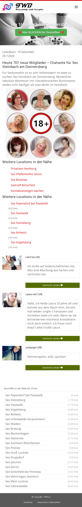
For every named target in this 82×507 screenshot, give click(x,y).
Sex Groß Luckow (41, 452)
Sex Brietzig (41, 428)
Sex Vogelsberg (21, 242)
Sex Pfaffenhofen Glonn (26, 174)
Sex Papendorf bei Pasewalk (29, 203)
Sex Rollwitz (19, 232)
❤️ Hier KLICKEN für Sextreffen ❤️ (41, 32)
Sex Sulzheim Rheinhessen (41, 443)
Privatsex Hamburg (23, 168)
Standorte (28, 502)
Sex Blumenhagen (41, 433)
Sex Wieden (41, 424)
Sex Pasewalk (19, 213)
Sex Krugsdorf (41, 457)
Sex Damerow (41, 438)
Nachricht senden (53, 285)
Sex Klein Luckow (41, 481)
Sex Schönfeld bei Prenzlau (41, 471)
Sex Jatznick (41, 462)
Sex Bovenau (19, 179)
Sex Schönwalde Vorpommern (41, 419)
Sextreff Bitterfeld (23, 185)
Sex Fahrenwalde (41, 486)
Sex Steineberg (21, 223)
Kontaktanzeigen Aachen (27, 191)
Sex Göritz (41, 467)
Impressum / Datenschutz (49, 502)
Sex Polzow (41, 447)
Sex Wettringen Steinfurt (41, 476)
